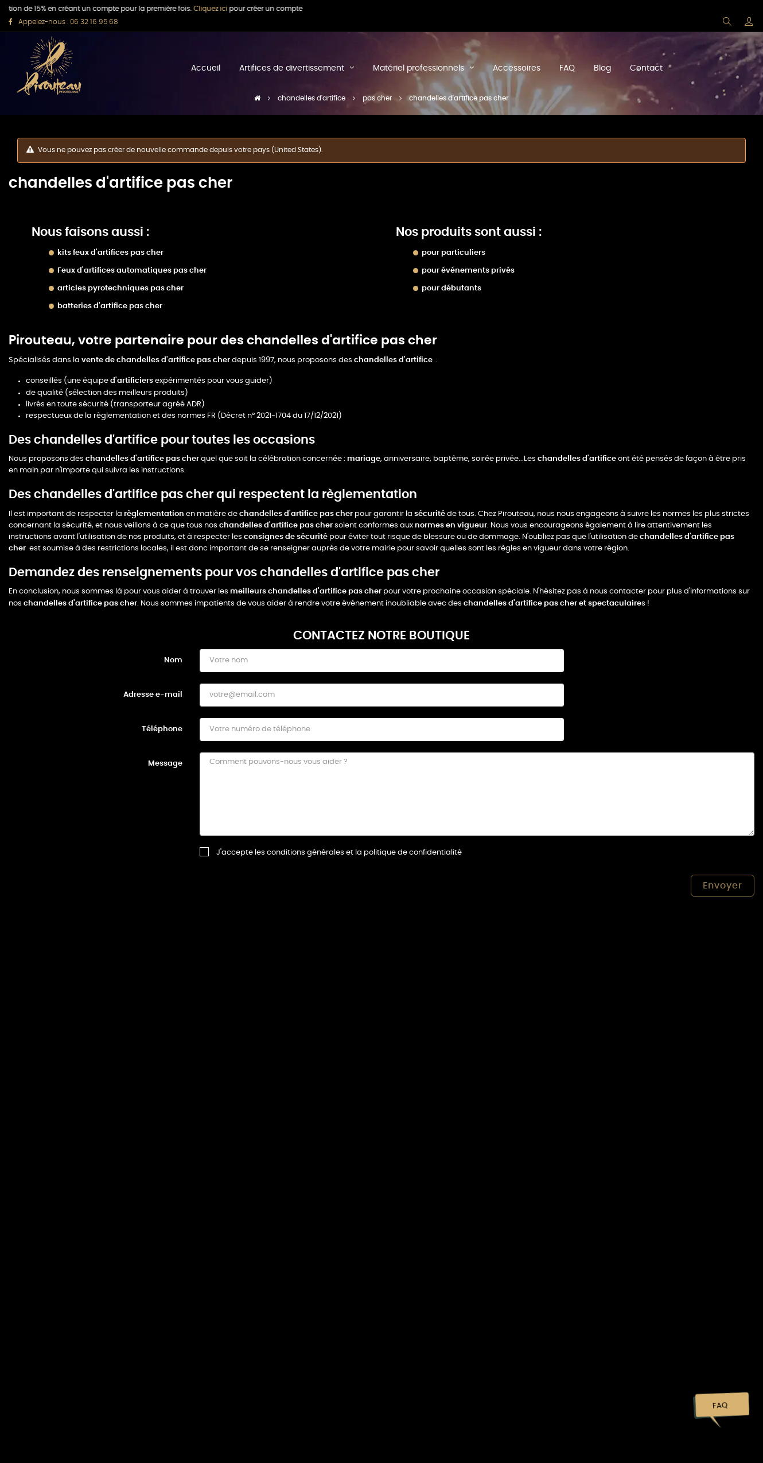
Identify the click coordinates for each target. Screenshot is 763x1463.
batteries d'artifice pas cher (109, 306)
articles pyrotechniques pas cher (120, 288)
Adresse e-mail (152, 694)
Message (165, 763)
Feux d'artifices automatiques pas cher (132, 270)
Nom (173, 660)
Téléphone (162, 729)
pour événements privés (468, 270)
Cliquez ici (195, 8)
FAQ (719, 1406)
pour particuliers (453, 253)
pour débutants (451, 288)
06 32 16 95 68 (94, 21)
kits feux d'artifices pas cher (110, 253)
